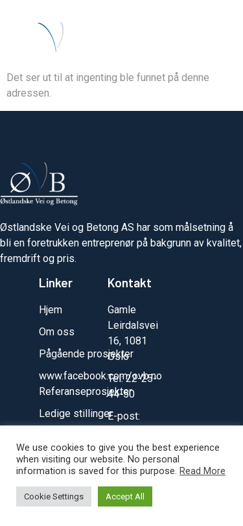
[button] (217, 41)
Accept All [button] (125, 496)
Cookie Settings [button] (54, 496)
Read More (202, 471)
